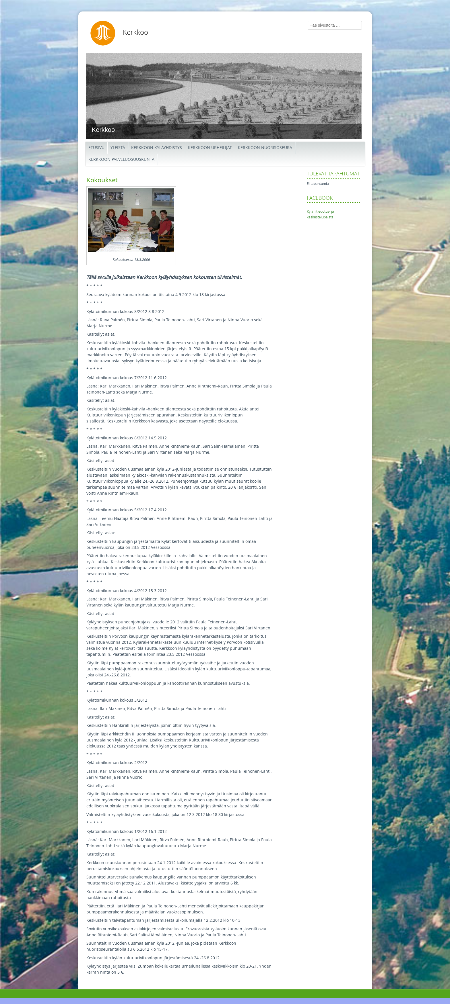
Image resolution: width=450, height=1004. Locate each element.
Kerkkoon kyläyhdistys (156, 147)
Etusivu (96, 147)
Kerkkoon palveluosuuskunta (121, 159)
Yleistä (117, 147)
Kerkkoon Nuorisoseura (265, 147)
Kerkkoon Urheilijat (210, 147)
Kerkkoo (135, 32)
